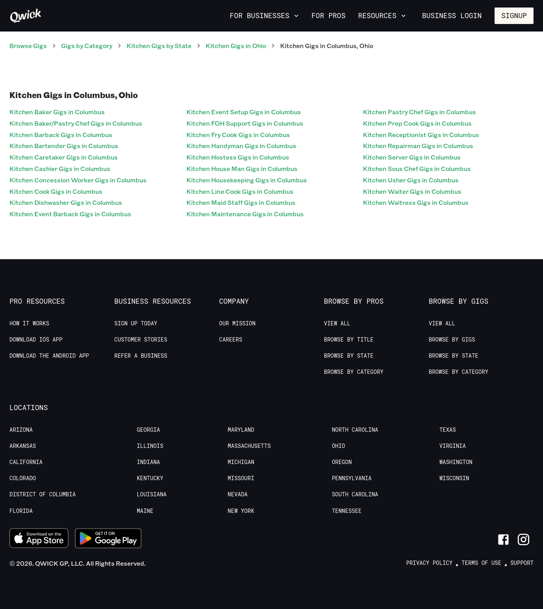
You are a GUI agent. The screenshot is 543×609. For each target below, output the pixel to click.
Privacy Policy (429, 562)
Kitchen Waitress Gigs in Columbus (416, 202)
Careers (230, 339)
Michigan (241, 462)
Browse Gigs (28, 45)
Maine (145, 510)
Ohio (338, 445)
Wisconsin (454, 478)
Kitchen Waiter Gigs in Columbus (412, 191)
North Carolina (355, 429)
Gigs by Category (86, 45)
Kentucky (150, 478)
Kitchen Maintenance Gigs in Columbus (245, 214)
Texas (447, 429)
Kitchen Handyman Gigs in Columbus (241, 145)
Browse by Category (353, 371)
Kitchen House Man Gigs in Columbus (242, 168)
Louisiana (152, 494)
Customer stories (140, 339)
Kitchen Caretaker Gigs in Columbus (63, 157)
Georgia (148, 429)
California (26, 462)
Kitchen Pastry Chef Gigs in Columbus (419, 112)
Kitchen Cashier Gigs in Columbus (59, 168)
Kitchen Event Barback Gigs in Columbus (70, 214)
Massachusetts (249, 445)
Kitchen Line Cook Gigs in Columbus (240, 191)
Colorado (22, 478)
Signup (514, 15)
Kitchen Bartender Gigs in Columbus (63, 145)
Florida (21, 510)
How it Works (29, 323)
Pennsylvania (352, 478)
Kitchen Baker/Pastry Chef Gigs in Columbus (75, 123)
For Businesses (265, 15)
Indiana (148, 462)
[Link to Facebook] (503, 539)
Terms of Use (481, 562)
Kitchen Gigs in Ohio (236, 45)
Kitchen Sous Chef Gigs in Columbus (417, 168)
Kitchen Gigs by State (159, 45)
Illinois (150, 445)
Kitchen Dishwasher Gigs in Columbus (65, 202)
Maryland (241, 429)
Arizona (21, 429)
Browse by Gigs (452, 339)
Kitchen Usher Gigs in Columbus (411, 180)
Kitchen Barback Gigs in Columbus (60, 134)
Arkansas (22, 445)
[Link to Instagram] (523, 539)
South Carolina (355, 494)
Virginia (452, 445)
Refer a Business (140, 355)
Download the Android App (49, 355)
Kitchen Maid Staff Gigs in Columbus (241, 202)
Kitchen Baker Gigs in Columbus (57, 112)
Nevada (237, 494)
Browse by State (349, 355)
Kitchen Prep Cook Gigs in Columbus (417, 123)
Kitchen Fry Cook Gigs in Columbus (238, 134)
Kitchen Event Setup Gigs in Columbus (243, 112)
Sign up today (135, 323)
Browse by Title (349, 339)
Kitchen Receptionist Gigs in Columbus (421, 134)
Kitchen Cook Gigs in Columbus (55, 191)
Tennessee (347, 510)
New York (241, 510)
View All (337, 323)
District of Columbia (42, 494)
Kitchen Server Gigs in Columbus (412, 157)
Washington (455, 462)
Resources (382, 15)
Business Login (452, 15)
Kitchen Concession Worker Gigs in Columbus (78, 180)
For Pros (328, 15)
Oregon (341, 462)
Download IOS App (35, 339)
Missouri (241, 478)
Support (522, 562)
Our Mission (237, 323)
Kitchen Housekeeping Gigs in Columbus (246, 180)
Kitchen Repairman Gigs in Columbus (418, 145)
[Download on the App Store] (39, 539)
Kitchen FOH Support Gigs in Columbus (244, 123)
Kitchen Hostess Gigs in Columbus (237, 157)
